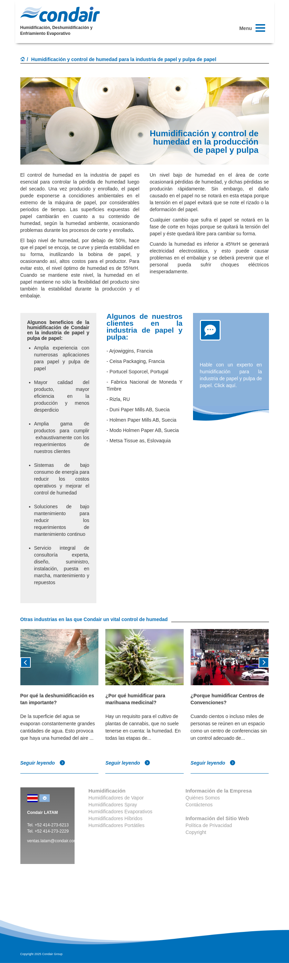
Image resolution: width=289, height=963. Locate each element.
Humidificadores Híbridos (115, 818)
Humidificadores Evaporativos (120, 811)
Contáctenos (199, 804)
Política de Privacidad (208, 825)
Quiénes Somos (202, 797)
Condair (60, 14)
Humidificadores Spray (112, 804)
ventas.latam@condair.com (52, 840)
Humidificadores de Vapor (116, 797)
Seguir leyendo (42, 763)
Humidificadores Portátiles (116, 825)
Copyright (195, 832)
